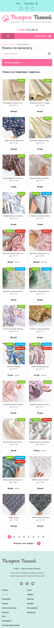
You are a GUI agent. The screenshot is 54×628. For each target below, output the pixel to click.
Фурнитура (31, 612)
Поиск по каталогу (23, 44)
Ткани (29, 590)
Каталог (12, 44)
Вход (18, 3)
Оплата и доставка (9, 608)
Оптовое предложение (10, 625)
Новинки (30, 599)
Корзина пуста (43, 36)
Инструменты (32, 608)
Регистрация (29, 3)
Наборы (30, 594)
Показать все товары (27, 543)
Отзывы (5, 603)
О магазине (6, 599)
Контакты (5, 612)
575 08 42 (27, 29)
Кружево (30, 603)
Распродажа (7, 621)
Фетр (4, 616)
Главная (4, 44)
